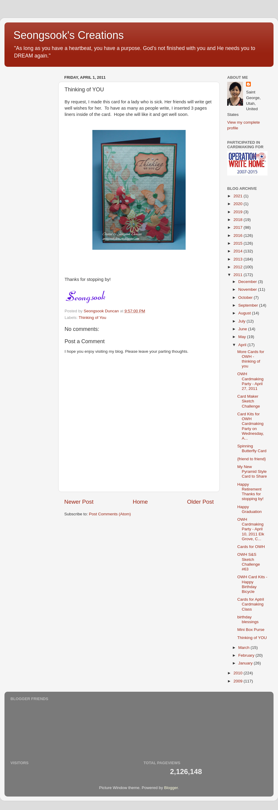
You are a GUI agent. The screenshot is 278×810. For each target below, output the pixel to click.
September (248, 305)
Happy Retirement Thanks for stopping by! (250, 491)
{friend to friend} (251, 459)
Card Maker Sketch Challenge (248, 401)
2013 (238, 259)
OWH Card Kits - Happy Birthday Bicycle (252, 584)
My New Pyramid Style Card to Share (252, 471)
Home (140, 502)
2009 (238, 681)
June (243, 329)
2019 (238, 212)
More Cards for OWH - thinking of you (250, 359)
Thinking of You (92, 317)
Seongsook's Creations (68, 35)
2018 (238, 219)
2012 (238, 267)
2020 (238, 204)
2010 (238, 673)
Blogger (171, 787)
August (245, 313)
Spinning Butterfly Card (252, 448)
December (248, 281)
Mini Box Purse (251, 629)
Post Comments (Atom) (110, 514)
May (242, 336)
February (247, 655)
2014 (238, 251)
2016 (238, 235)
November (248, 289)
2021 (238, 196)
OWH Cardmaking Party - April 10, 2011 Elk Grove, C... (250, 529)
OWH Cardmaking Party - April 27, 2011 (250, 381)
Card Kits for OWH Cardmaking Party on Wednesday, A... (250, 426)
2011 (238, 274)
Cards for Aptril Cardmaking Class (250, 604)
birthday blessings (248, 619)
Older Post (200, 502)
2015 (238, 243)
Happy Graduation (249, 509)
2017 (238, 227)
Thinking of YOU (252, 637)
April (243, 345)
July (242, 321)
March (244, 647)
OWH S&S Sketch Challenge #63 (248, 561)
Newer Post (79, 502)
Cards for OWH (251, 546)
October (246, 297)
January (246, 663)
